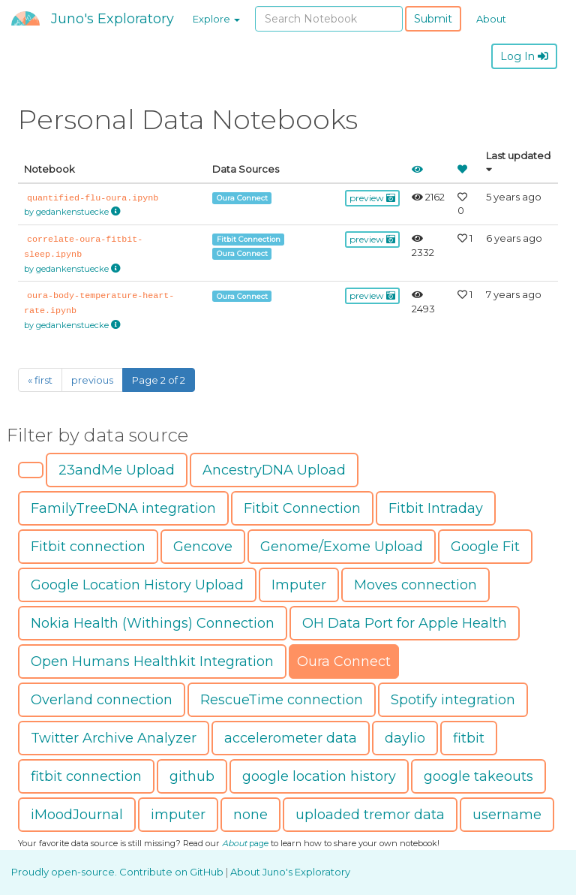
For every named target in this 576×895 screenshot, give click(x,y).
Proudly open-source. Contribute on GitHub (118, 872)
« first (40, 380)
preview (372, 197)
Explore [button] (216, 19)
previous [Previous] (92, 380)
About (491, 19)
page (245, 843)
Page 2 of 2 (158, 380)
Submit (433, 19)
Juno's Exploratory (112, 19)
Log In (524, 56)
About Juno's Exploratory (290, 872)
